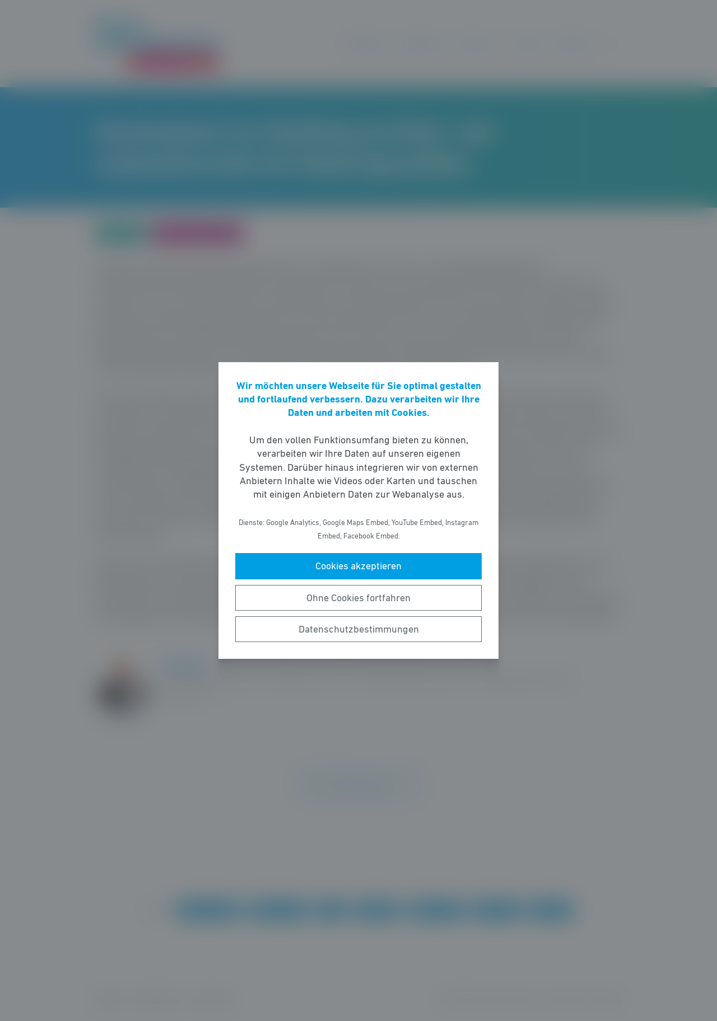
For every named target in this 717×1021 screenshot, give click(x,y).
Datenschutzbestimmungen (359, 629)
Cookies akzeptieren (358, 566)
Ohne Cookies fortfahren (358, 598)
